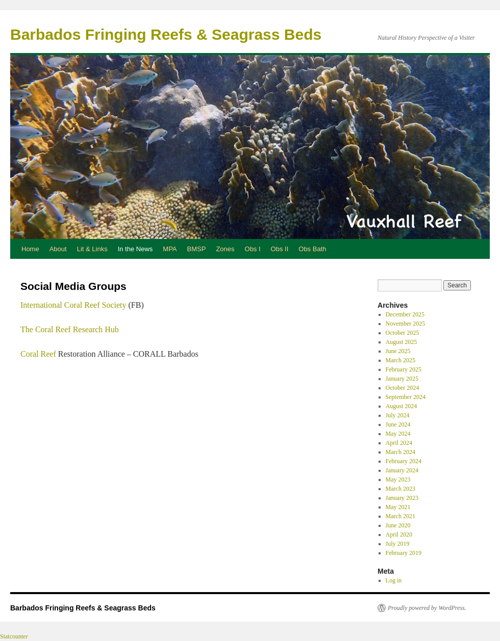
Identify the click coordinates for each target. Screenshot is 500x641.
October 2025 (402, 332)
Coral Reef (38, 354)
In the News (135, 249)
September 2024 (406, 396)
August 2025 (401, 341)
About (58, 249)
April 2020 (399, 534)
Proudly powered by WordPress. (427, 607)
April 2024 (399, 442)
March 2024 (400, 452)
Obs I (253, 249)
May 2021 (398, 507)
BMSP (196, 249)
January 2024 (402, 470)
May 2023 (398, 479)
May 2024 (398, 433)
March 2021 (400, 516)
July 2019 (398, 543)
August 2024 (401, 406)
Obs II (280, 249)
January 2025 (402, 378)
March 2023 (400, 488)
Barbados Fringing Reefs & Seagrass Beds (165, 34)
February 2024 (403, 461)
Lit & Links (92, 249)
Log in (394, 580)
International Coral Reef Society (73, 305)
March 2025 (400, 360)
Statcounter (14, 636)
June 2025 (398, 351)
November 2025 (406, 323)
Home (30, 249)
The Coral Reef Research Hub (69, 329)
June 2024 (398, 424)
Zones (225, 249)
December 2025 (405, 314)
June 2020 (398, 525)
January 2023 (402, 497)
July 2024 (398, 415)
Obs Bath (312, 249)
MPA (170, 249)
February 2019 (403, 552)
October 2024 (402, 387)
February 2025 (403, 369)
